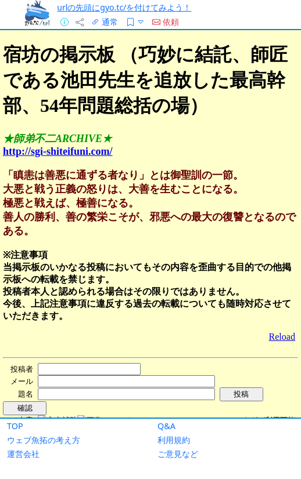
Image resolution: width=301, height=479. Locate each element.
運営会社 (23, 453)
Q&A (166, 425)
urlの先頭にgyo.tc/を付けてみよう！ (124, 7)
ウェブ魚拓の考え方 (43, 439)
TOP (15, 425)
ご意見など (177, 453)
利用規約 (173, 439)
